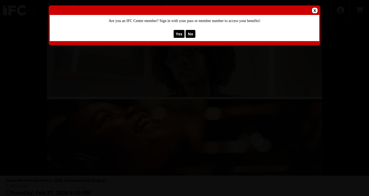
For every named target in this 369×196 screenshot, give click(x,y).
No (190, 33)
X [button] (315, 10)
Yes (179, 33)
